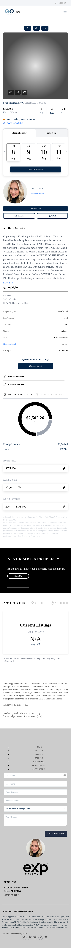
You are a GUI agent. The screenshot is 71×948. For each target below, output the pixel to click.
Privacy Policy (22, 945)
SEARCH (39, 730)
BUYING (38, 734)
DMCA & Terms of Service (41, 945)
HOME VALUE (38, 745)
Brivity (33, 941)
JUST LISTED (39, 748)
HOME (39, 726)
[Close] (65, 922)
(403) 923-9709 (11, 874)
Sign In (60, 2)
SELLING (39, 737)
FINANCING (38, 741)
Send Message (55, 813)
